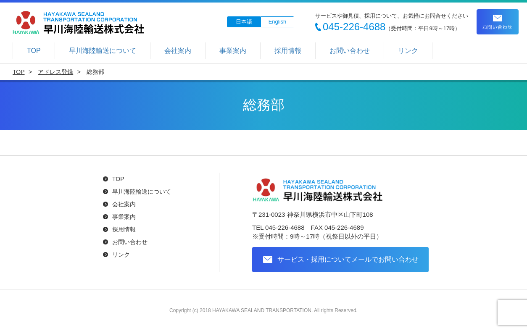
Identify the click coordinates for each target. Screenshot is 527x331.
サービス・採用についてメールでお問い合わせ (348, 259)
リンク (408, 50)
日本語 (244, 21)
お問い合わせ (498, 21)
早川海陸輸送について (102, 50)
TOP (34, 50)
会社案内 (177, 50)
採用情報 (287, 50)
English (278, 21)
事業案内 (232, 50)
